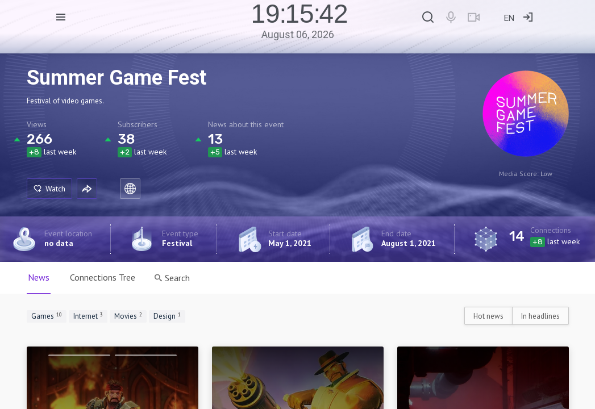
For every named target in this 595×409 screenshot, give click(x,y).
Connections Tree (102, 277)
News (38, 277)
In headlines (540, 316)
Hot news (488, 316)
